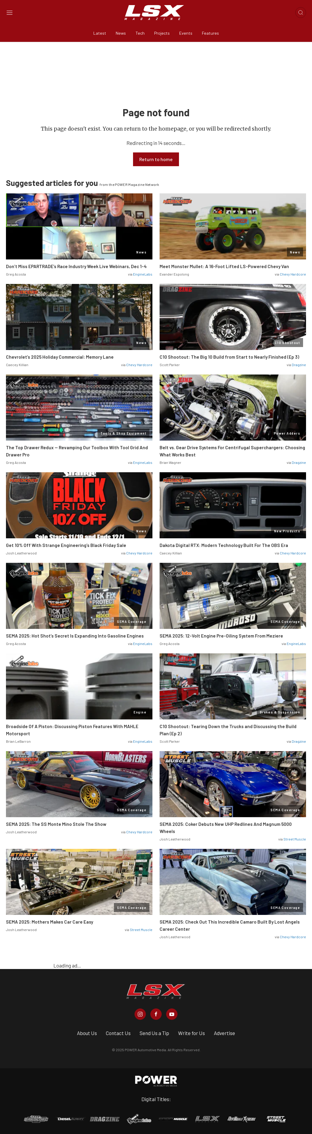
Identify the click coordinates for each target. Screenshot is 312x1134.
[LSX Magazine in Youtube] (171, 1014)
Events (185, 33)
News (121, 33)
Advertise (224, 1033)
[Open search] (300, 12)
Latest (99, 33)
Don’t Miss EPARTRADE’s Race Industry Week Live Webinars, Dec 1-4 (76, 266)
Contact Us (118, 1033)
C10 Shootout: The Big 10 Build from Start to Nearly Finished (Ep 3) (229, 357)
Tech (140, 33)
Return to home (156, 159)
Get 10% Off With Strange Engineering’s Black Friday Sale (66, 545)
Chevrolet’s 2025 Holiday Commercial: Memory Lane (60, 357)
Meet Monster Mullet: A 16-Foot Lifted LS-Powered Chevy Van (224, 266)
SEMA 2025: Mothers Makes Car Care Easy (49, 921)
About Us (87, 1033)
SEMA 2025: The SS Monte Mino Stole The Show (56, 824)
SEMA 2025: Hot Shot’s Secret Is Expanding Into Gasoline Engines (75, 635)
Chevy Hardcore (293, 274)
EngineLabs (142, 274)
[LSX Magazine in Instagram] (140, 1014)
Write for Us (191, 1033)
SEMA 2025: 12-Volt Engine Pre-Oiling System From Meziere (221, 635)
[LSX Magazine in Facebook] (156, 1014)
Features (210, 33)
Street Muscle (294, 839)
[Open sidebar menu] (9, 13)
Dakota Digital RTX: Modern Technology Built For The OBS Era (224, 545)
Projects (162, 33)
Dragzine (299, 365)
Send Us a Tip (154, 1033)
